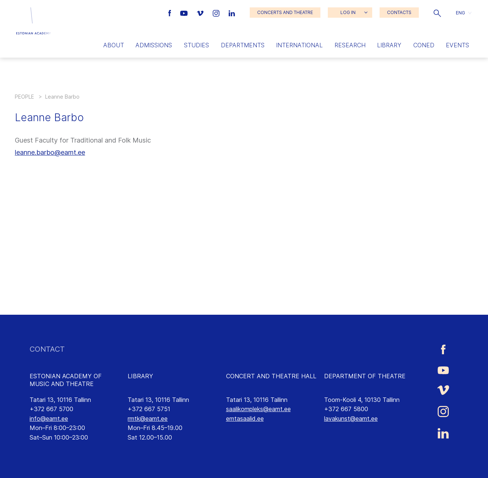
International (299, 45)
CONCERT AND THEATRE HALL (271, 376)
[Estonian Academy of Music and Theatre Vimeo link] (201, 12)
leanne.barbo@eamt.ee (50, 152)
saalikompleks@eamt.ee (258, 409)
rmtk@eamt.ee (148, 418)
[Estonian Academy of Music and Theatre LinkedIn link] (232, 12)
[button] (437, 12)
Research (350, 45)
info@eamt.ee (49, 418)
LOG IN (348, 12)
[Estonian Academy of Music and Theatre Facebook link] (170, 12)
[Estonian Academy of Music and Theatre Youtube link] (184, 12)
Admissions (153, 45)
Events (457, 45)
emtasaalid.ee (245, 418)
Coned (423, 45)
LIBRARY (140, 376)
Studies (196, 45)
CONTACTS (399, 12)
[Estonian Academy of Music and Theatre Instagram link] (217, 12)
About (113, 45)
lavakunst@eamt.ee (351, 418)
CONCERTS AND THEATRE (285, 12)
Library (389, 45)
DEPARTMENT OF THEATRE (364, 376)
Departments (243, 45)
